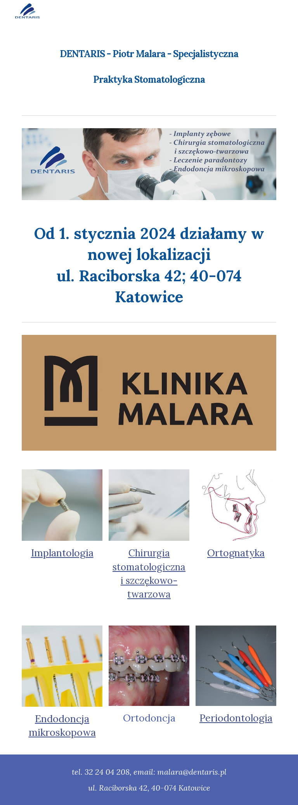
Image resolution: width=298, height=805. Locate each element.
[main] (148, 61)
